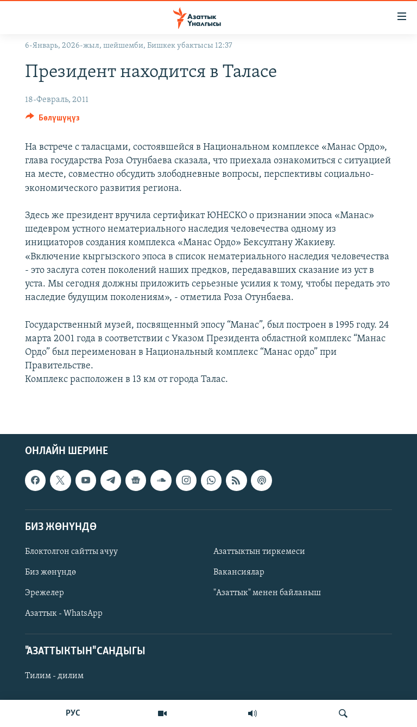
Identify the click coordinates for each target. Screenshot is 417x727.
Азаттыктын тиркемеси (259, 551)
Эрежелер (44, 593)
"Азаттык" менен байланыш (267, 593)
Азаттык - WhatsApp (64, 614)
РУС (73, 713)
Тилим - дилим (54, 676)
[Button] (53, 120)
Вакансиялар (238, 572)
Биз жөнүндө (50, 572)
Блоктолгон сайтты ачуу (71, 551)
